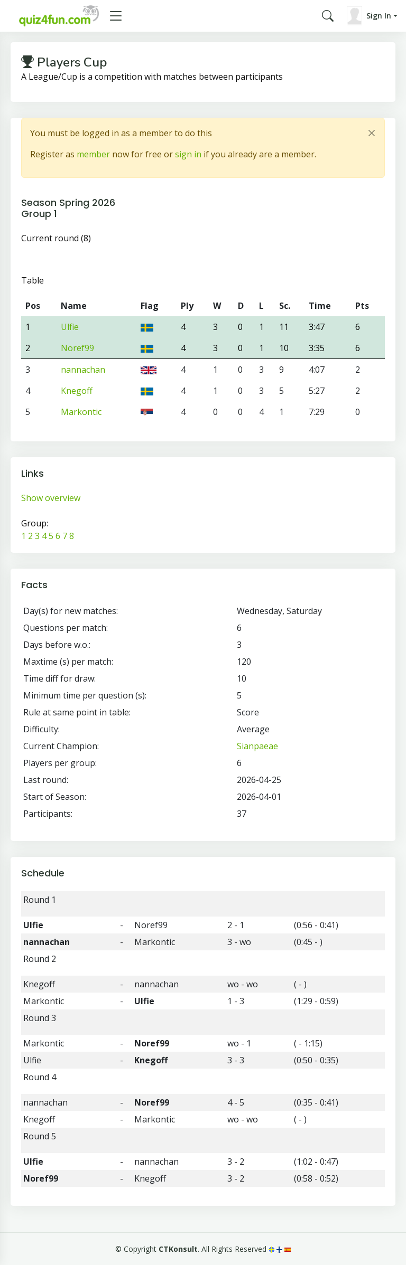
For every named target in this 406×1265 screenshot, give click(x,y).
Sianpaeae (257, 746)
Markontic (81, 412)
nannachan (83, 369)
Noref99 (77, 348)
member (93, 154)
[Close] (371, 133)
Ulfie (70, 327)
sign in (188, 154)
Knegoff (77, 391)
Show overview (50, 498)
